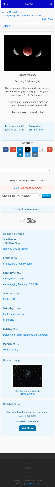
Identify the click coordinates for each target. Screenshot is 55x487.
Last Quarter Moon (13, 278)
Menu (6, 4)
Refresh (46, 196)
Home (3, 12)
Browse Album (27, 394)
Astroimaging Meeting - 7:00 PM (20, 284)
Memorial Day (10, 349)
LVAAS (29, 3)
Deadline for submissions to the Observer (25, 334)
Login (16, 188)
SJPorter (39, 129)
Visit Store (27, 428)
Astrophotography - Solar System (19, 15)
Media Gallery (15, 12)
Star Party (8, 319)
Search (27, 472)
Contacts (27, 468)
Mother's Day (10, 299)
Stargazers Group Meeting (17, 263)
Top (27, 477)
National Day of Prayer (15, 248)
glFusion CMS (32, 483)
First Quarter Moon (13, 314)
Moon (39, 15)
